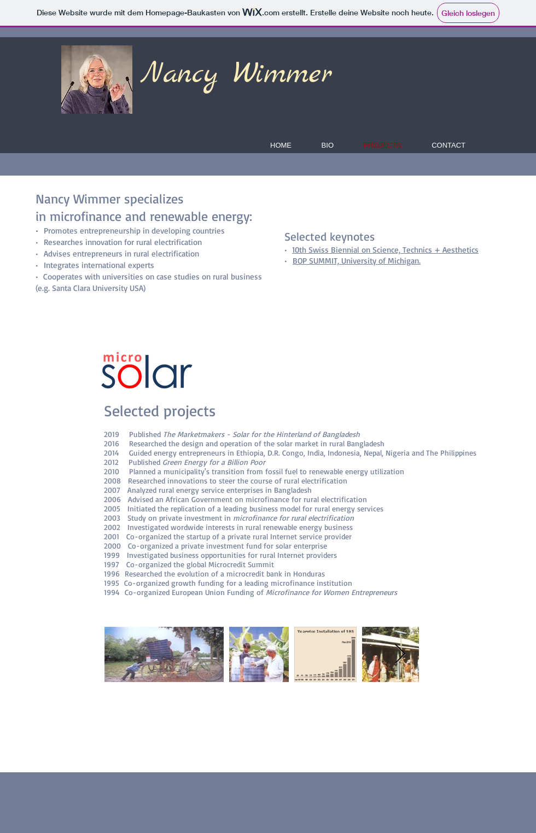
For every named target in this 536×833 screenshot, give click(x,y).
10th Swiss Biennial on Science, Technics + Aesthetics (385, 249)
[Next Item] (400, 654)
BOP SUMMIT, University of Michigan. (357, 260)
